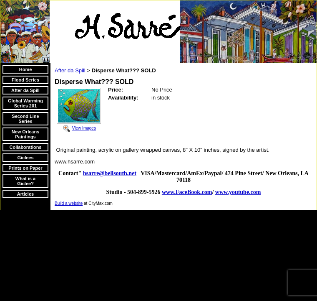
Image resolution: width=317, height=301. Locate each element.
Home (25, 69)
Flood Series (25, 79)
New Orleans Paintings (26, 134)
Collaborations (25, 147)
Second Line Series (25, 119)
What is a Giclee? (25, 181)
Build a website (69, 203)
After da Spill (25, 90)
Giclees (25, 157)
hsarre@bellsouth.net (109, 173)
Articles (25, 193)
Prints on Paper (25, 168)
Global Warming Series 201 (25, 103)
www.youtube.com (238, 192)
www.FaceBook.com (187, 192)
